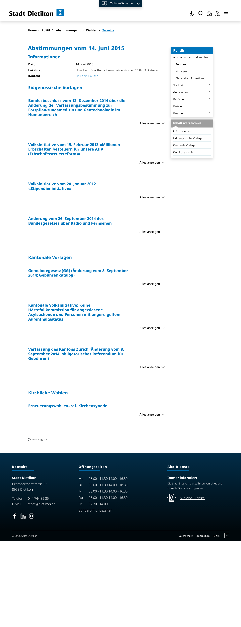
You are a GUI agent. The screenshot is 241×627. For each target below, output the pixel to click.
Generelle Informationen (191, 164)
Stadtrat (178, 171)
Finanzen (178, 199)
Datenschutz (185, 621)
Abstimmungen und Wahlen (190, 143)
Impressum (203, 621)
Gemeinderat (181, 178)
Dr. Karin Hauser (87, 162)
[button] (33, 525)
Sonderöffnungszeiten (95, 596)
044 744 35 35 (38, 584)
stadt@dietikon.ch (41, 590)
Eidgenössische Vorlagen (188, 224)
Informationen (182, 217)
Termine (185, 151)
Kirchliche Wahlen (184, 238)
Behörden (179, 185)
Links (216, 621)
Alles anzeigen (150, 209)
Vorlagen (181, 157)
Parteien (178, 192)
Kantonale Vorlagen (185, 231)
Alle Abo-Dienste (192, 584)
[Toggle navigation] (226, 13)
